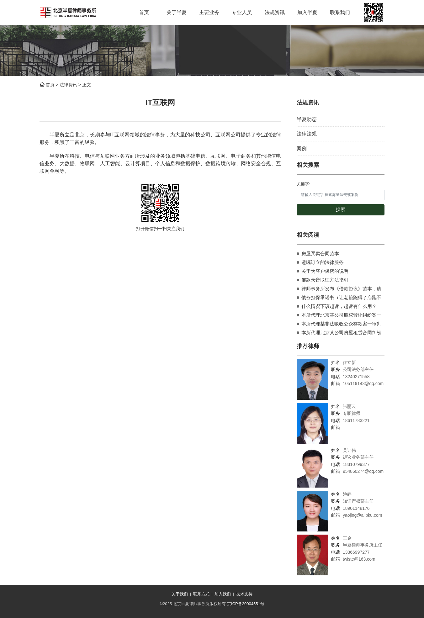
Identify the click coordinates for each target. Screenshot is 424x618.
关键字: (303, 184)
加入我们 (223, 594)
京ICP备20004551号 (245, 603)
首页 (50, 84)
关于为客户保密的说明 (324, 271)
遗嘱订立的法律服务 (322, 262)
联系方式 (201, 594)
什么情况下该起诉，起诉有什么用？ (339, 306)
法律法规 (307, 133)
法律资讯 (68, 84)
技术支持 (244, 594)
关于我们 (180, 594)
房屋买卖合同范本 (320, 253)
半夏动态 (307, 119)
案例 (302, 148)
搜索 (340, 209)
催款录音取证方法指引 (324, 280)
